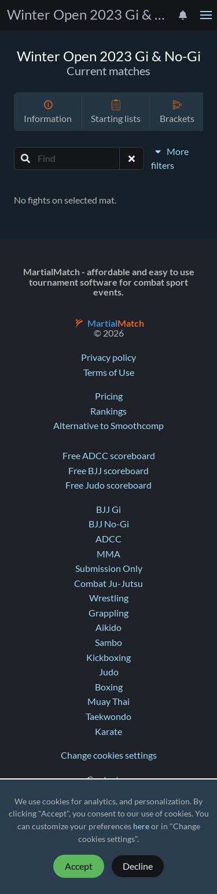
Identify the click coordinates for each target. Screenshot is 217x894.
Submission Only (108, 568)
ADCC (108, 539)
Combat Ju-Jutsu (108, 583)
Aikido (108, 627)
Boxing (109, 687)
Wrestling (108, 598)
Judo (109, 672)
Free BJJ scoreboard (108, 471)
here (141, 826)
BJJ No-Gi (109, 524)
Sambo (108, 642)
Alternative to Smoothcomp (108, 425)
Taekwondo (108, 716)
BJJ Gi (108, 509)
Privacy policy (108, 357)
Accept (79, 866)
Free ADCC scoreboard (108, 455)
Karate (108, 731)
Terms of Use (108, 372)
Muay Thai (108, 701)
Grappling (108, 613)
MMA (108, 554)
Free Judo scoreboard (108, 485)
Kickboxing (108, 657)
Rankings (108, 411)
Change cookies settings (109, 755)
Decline (138, 866)
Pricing (109, 396)
